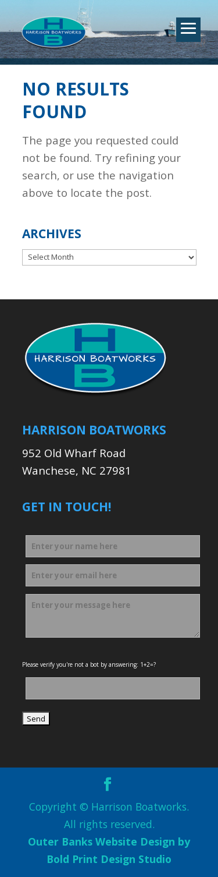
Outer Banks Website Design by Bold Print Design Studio (109, 850)
